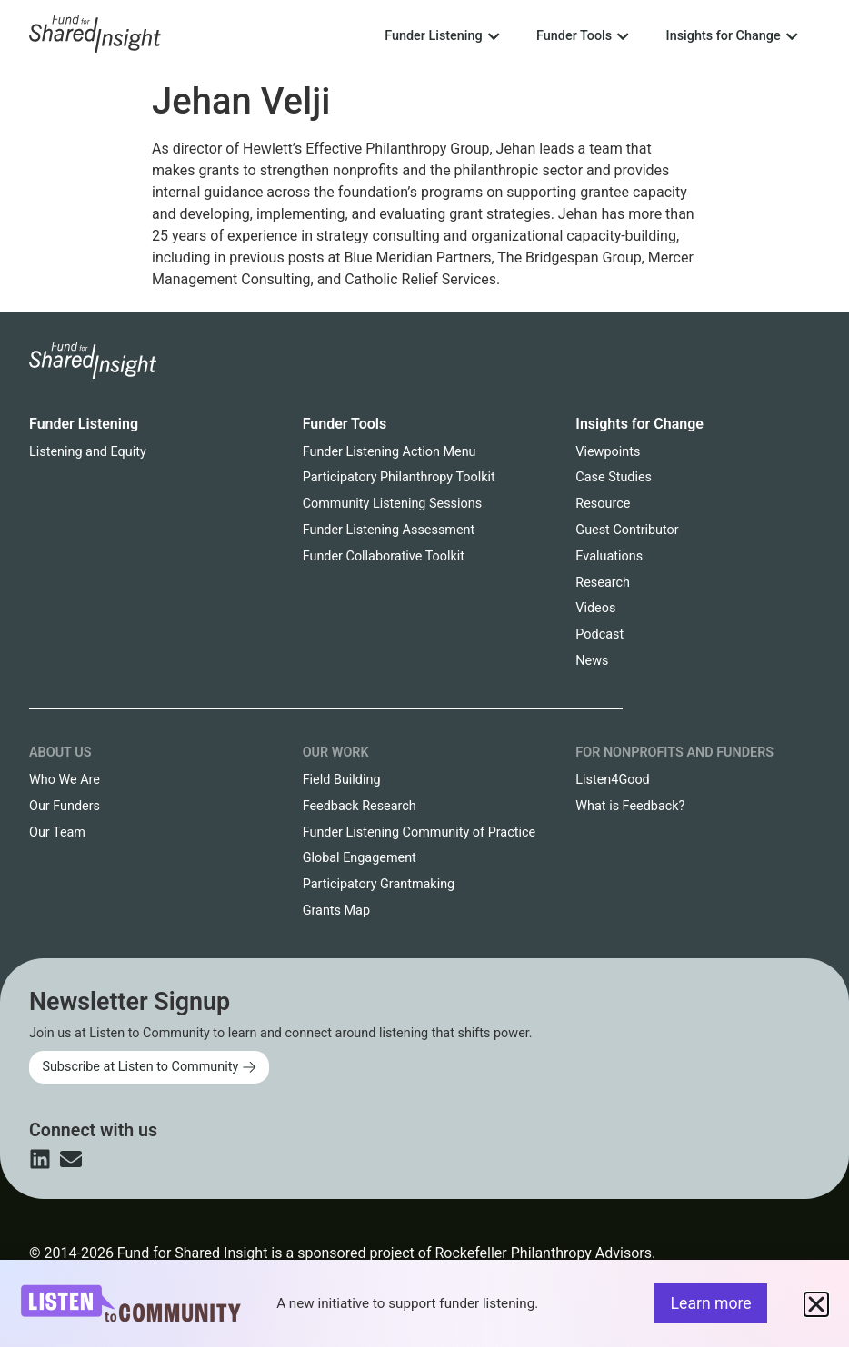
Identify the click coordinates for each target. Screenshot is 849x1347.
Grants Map (336, 910)
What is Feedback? (629, 806)
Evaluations (609, 556)
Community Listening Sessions (392, 503)
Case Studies (613, 477)
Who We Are (64, 779)
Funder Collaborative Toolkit (383, 556)
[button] (816, 1304)
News (591, 661)
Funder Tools (345, 423)
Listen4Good (612, 779)
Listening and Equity (87, 452)
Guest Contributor (626, 530)
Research (602, 582)
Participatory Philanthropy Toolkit (399, 477)
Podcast (599, 634)
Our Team (57, 832)
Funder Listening (83, 423)
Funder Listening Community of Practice (419, 832)
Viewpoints (607, 452)
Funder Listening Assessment (389, 530)
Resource (602, 503)
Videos (595, 608)
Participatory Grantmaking (379, 884)
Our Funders (64, 806)
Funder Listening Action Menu (389, 452)
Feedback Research (359, 806)
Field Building (342, 779)
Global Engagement (359, 858)
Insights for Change (639, 423)
